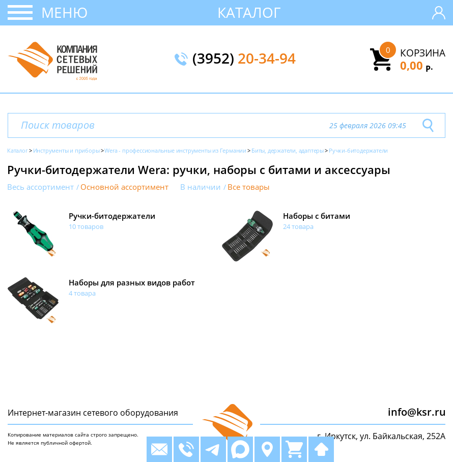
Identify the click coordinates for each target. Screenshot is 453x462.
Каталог (249, 12)
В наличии (200, 187)
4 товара (82, 293)
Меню (64, 12)
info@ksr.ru (417, 412)
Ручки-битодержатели (112, 216)
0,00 (416, 65)
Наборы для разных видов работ (132, 282)
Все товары (249, 187)
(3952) (244, 59)
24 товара (298, 226)
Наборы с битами (316, 216)
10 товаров (86, 226)
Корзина (422, 53)
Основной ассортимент (124, 187)
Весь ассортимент (40, 187)
